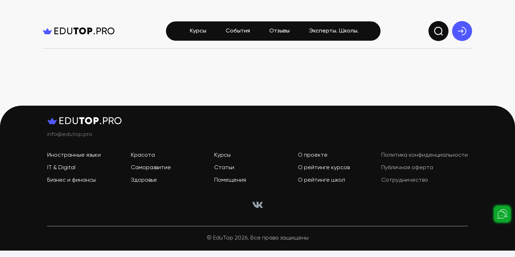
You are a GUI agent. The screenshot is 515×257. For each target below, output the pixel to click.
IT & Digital (61, 168)
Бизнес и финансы (71, 180)
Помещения (230, 180)
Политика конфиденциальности (424, 155)
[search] (438, 31)
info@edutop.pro (69, 135)
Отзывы (279, 31)
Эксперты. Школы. (334, 31)
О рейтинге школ (321, 180)
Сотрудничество (404, 180)
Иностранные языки (74, 155)
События (238, 31)
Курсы (198, 31)
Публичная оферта (407, 168)
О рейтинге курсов (324, 168)
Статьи (224, 168)
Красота (143, 155)
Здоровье (144, 180)
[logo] (78, 31)
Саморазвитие (151, 168)
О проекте (313, 155)
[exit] (462, 31)
